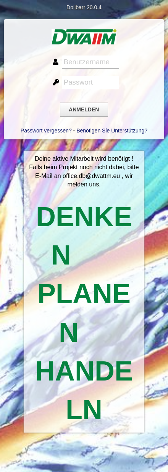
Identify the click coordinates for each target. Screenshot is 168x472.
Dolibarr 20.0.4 (84, 7)
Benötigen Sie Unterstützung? (111, 130)
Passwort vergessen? (46, 130)
